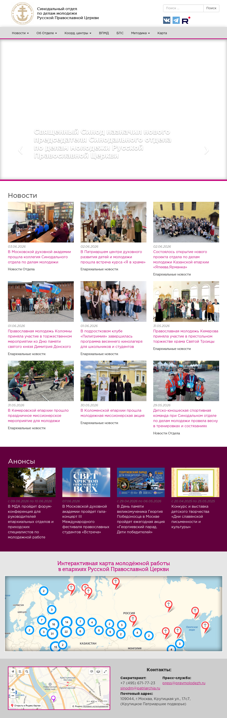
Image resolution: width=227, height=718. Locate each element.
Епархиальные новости (99, 269)
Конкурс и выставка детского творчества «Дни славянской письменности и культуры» (190, 517)
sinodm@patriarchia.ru (140, 688)
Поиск (211, 8)
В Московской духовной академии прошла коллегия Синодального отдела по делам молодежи (39, 257)
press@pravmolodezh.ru (183, 683)
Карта (162, 33)
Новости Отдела (21, 269)
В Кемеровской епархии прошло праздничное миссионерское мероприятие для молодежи (38, 416)
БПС (120, 33)
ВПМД (104, 33)
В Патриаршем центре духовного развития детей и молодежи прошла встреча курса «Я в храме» (113, 257)
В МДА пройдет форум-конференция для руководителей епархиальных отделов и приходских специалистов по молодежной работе (31, 522)
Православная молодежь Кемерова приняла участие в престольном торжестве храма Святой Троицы (185, 336)
